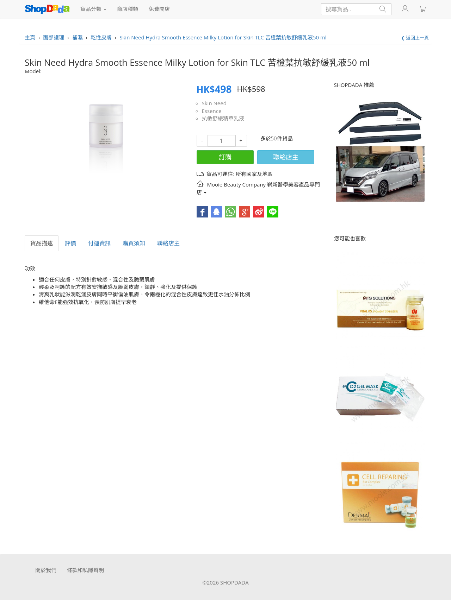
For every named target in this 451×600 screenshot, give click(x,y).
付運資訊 (99, 243)
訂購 (225, 157)
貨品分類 (93, 8)
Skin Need (214, 103)
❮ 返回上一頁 (415, 37)
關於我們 (45, 570)
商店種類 (127, 8)
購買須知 (134, 243)
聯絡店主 (285, 157)
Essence (212, 110)
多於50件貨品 (276, 138)
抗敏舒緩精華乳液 (223, 118)
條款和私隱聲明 (85, 570)
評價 (70, 243)
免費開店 (159, 8)
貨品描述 (41, 243)
